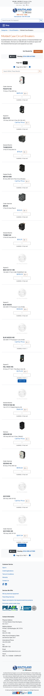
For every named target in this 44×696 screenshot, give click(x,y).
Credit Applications (7, 571)
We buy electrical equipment (10, 593)
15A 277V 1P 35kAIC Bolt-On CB (12, 407)
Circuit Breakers (13, 30)
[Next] (30, 67)
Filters (12, 56)
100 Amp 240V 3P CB (9, 533)
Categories (4, 30)
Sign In (4, 567)
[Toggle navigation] (6, 25)
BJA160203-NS (8, 337)
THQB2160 (7, 235)
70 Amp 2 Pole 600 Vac (10, 91)
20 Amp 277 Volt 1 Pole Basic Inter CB (14, 369)
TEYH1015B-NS (9, 405)
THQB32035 (7, 147)
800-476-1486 (22, 15)
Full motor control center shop (11, 603)
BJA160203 (7, 305)
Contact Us (5, 580)
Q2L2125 (6, 118)
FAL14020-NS (8, 367)
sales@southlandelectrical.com (11, 651)
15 (25, 63)
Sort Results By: (27, 51)
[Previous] (14, 67)
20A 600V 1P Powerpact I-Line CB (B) (14, 307)
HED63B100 (7, 434)
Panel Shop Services (8, 597)
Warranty (5, 577)
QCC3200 (6, 496)
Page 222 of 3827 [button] (21, 67)
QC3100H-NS (8, 531)
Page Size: (19, 63)
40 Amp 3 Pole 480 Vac (10, 466)
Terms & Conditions (8, 574)
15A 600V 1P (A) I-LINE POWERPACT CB (14, 272)
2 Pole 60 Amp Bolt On (9, 237)
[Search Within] (20, 71)
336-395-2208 (26, 16)
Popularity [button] (38, 51)
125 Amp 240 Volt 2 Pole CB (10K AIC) (14, 120)
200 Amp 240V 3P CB (9, 498)
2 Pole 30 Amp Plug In (9, 208)
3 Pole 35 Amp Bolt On (9, 149)
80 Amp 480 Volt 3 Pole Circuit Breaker (14, 179)
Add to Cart (22, 381)
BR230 (5, 206)
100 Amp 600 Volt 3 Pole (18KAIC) (13, 436)
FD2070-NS (7, 89)
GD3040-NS (7, 463)
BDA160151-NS (9, 270)
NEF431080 (7, 177)
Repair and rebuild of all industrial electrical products (17, 600)
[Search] (20, 20)
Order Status (19, 5)
